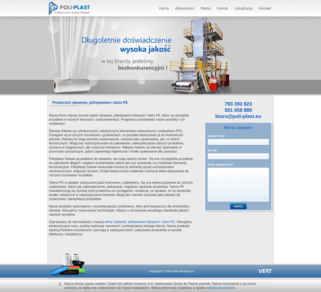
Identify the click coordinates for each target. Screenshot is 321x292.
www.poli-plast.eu (183, 271)
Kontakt (265, 8)
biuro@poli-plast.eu (238, 116)
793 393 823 (238, 104)
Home (164, 8)
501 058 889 (238, 110)
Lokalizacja (243, 8)
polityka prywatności (220, 288)
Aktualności (184, 8)
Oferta (205, 8)
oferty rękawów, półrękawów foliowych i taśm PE (139, 222)
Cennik (222, 8)
